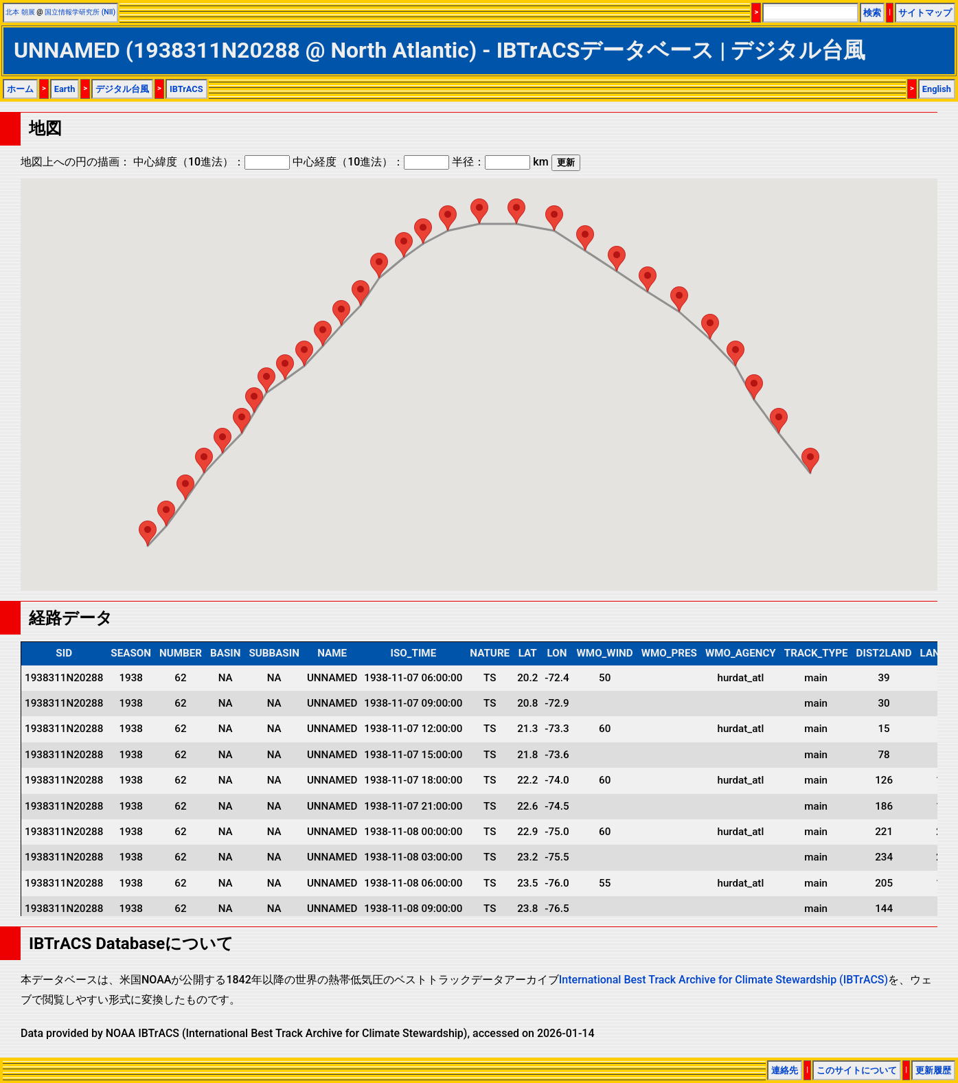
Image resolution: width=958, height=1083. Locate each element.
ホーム (20, 89)
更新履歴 (933, 1070)
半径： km (500, 161)
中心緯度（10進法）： (211, 161)
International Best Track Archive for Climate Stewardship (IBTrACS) (723, 979)
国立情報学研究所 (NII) (80, 12)
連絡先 (784, 1070)
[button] (810, 460)
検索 (872, 13)
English (936, 89)
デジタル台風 (122, 89)
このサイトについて (857, 1070)
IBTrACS (186, 89)
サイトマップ (925, 13)
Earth (65, 89)
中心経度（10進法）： (371, 161)
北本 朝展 (20, 12)
